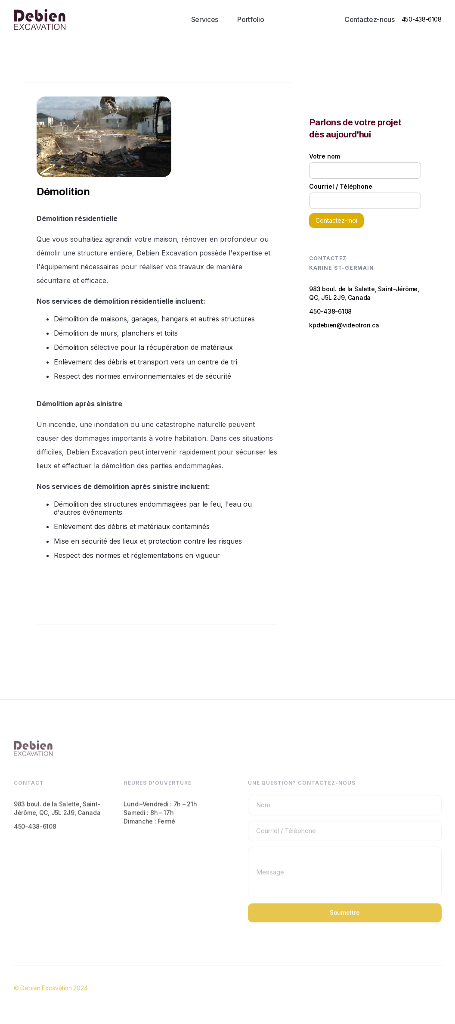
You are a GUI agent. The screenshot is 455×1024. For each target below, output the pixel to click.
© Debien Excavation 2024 (50, 994)
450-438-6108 (422, 19)
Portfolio (250, 19)
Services (204, 19)
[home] (39, 19)
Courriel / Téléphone (340, 186)
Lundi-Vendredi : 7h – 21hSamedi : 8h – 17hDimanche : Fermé (160, 819)
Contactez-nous (369, 19)
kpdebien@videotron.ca (344, 325)
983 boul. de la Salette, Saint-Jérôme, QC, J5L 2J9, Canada (364, 293)
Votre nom (324, 156)
